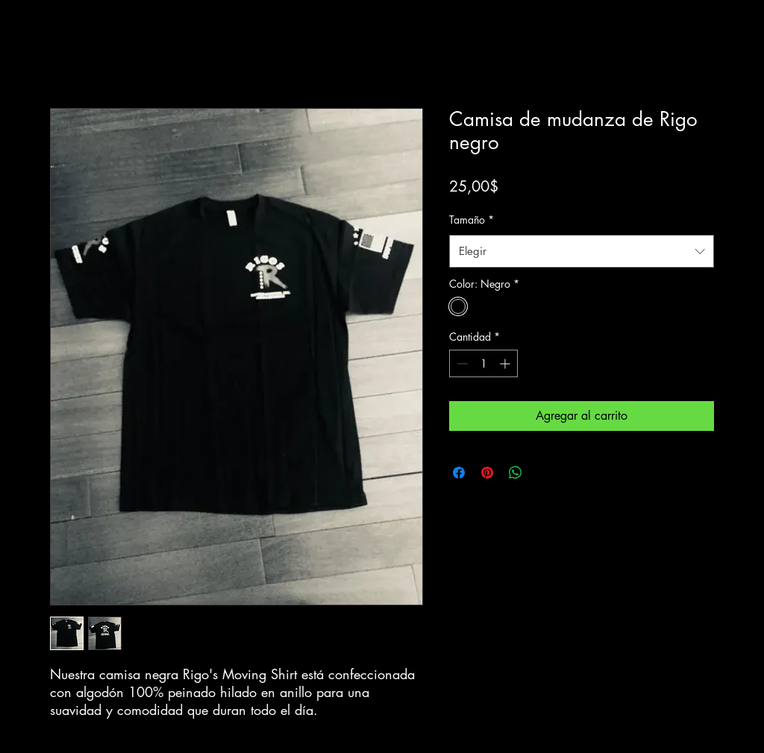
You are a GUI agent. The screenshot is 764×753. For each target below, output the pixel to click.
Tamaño (471, 219)
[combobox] (581, 251)
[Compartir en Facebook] (459, 473)
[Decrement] (460, 363)
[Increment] (506, 363)
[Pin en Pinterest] (487, 473)
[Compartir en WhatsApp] (516, 473)
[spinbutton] (483, 363)
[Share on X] (544, 473)
